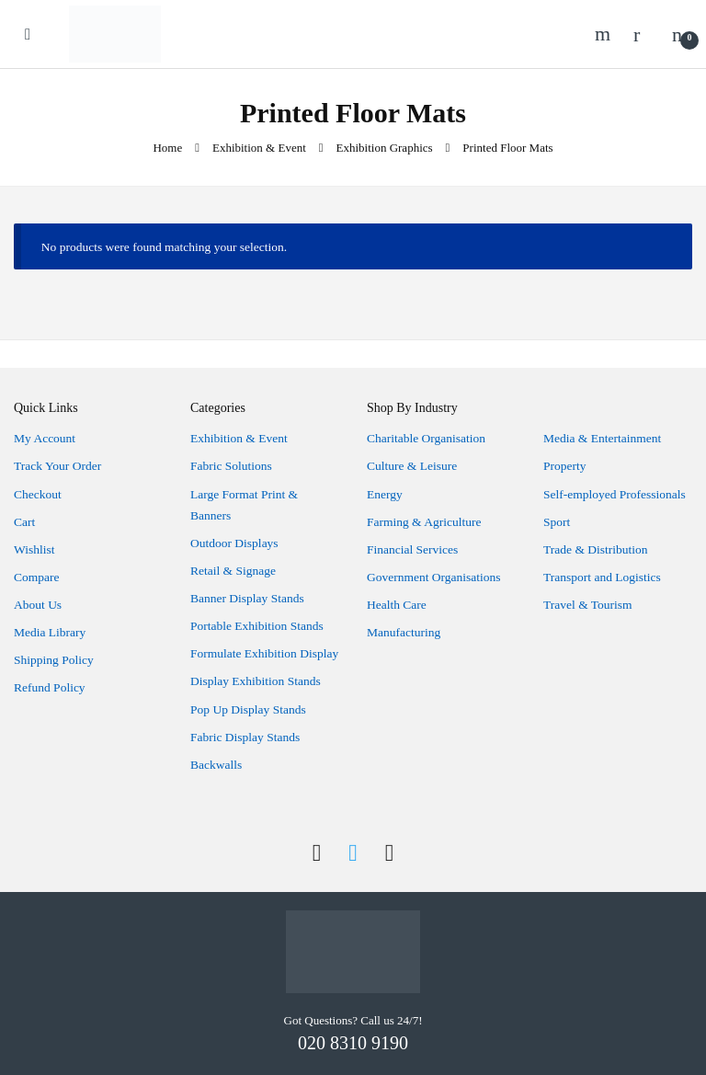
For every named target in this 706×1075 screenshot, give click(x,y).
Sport (556, 522)
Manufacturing (403, 632)
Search (605, 34)
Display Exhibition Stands (255, 681)
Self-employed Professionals (614, 494)
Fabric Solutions (231, 466)
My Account (44, 438)
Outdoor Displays (234, 543)
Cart (24, 522)
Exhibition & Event (259, 147)
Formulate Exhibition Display (264, 653)
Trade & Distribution (595, 549)
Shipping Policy (54, 660)
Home (167, 147)
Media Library (49, 632)
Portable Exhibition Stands (257, 626)
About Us (38, 605)
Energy (385, 494)
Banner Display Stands (247, 598)
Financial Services (412, 549)
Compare (37, 577)
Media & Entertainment (602, 438)
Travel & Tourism (587, 605)
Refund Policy (49, 687)
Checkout (38, 494)
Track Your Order (57, 466)
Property (564, 466)
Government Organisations (434, 577)
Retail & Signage (233, 571)
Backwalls (216, 765)
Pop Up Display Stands (248, 709)
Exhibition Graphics (384, 147)
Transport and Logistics (602, 577)
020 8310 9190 (353, 1043)
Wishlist (34, 549)
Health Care (397, 605)
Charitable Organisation (426, 438)
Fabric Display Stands (245, 737)
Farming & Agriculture (424, 522)
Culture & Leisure (412, 466)
